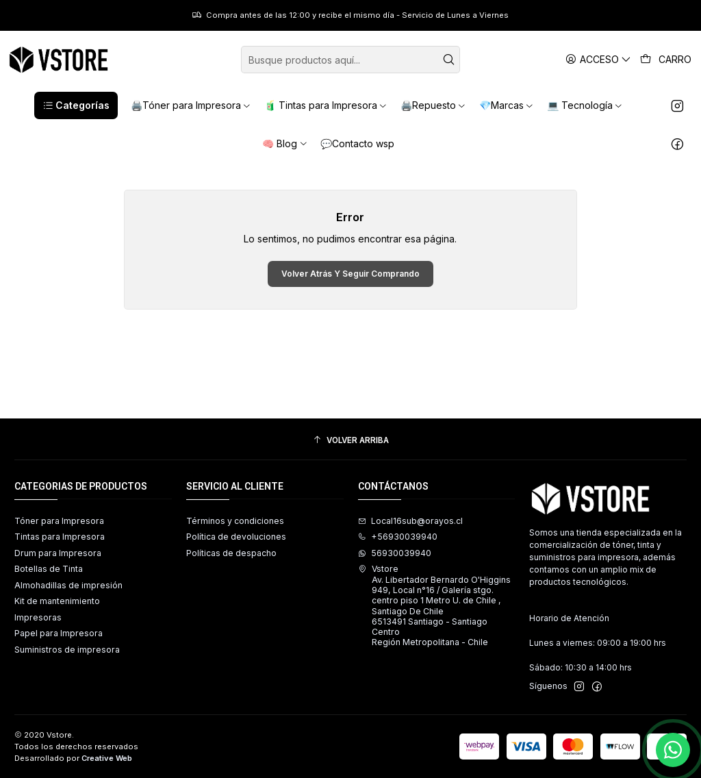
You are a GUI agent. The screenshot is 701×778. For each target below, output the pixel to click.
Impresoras (38, 617)
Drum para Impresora (57, 553)
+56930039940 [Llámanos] (397, 536)
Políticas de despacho (231, 553)
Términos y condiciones (235, 521)
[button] (76, 105)
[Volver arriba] (350, 441)
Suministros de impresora (67, 649)
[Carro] (666, 59)
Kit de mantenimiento (57, 601)
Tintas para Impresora (59, 536)
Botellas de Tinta (48, 569)
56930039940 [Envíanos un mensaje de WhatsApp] (394, 553)
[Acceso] (599, 59)
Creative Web (106, 758)
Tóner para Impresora (59, 521)
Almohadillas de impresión (68, 585)
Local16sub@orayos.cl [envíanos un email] (410, 521)
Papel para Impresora (58, 633)
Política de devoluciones (236, 536)
